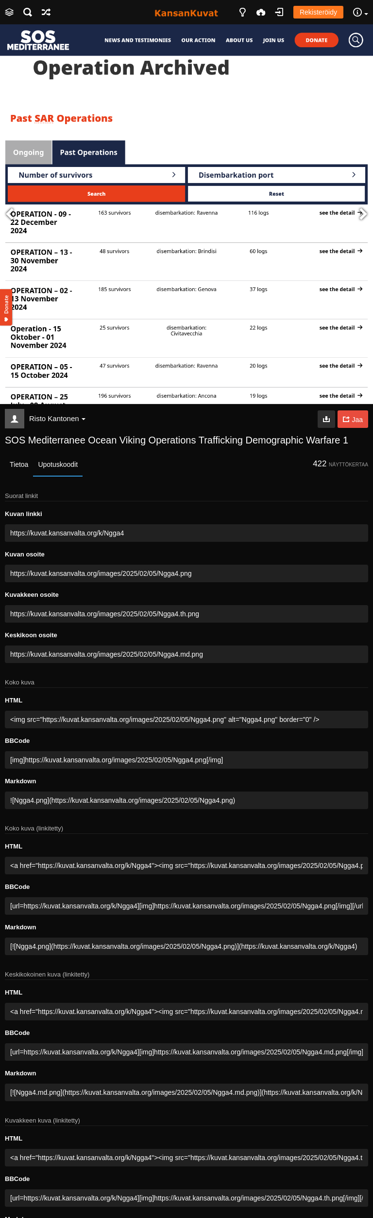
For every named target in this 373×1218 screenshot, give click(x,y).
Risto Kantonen (57, 418)
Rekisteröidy (318, 12)
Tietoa (19, 464)
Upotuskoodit (58, 464)
